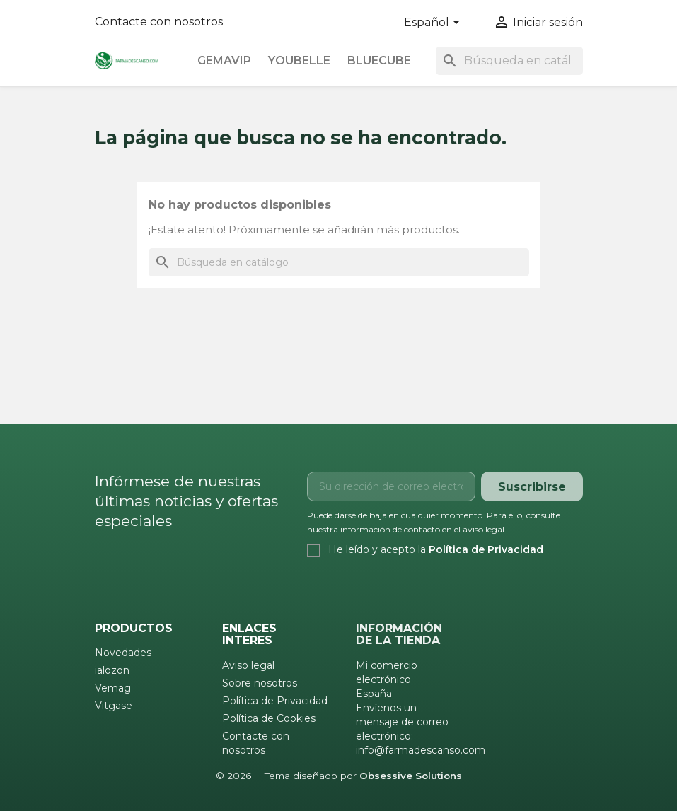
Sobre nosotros (259, 683)
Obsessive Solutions (410, 775)
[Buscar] (509, 61)
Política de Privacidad (486, 549)
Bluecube (379, 60)
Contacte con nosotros (159, 21)
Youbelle (299, 60)
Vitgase (113, 705)
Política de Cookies (269, 718)
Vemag (113, 688)
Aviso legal (248, 665)
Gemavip (224, 60)
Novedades (123, 652)
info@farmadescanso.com (420, 750)
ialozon (112, 670)
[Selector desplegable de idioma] (434, 23)
